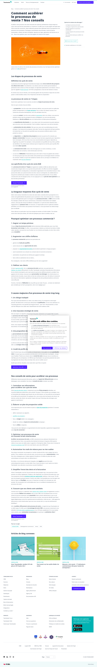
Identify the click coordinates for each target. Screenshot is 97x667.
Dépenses (5, 585)
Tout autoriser (47, 348)
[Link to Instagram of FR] (10, 657)
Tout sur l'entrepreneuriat (32, 2)
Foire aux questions (31, 621)
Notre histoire (52, 579)
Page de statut (29, 627)
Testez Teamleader (18, 516)
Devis (4, 587)
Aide (27, 618)
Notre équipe (52, 585)
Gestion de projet (7, 590)
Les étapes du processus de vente (73, 25)
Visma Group (91, 664)
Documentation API (31, 596)
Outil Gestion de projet (36, 649)
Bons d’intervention (8, 602)
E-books (28, 582)
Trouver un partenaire (31, 624)
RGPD (50, 627)
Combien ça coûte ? (8, 611)
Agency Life (29, 593)
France (74, 2)
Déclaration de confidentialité (56, 621)
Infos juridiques (53, 618)
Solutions (16, 2)
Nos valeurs (52, 582)
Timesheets (64, 649)
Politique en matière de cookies (56, 624)
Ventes (36, 526)
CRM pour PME (38, 646)
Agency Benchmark (31, 590)
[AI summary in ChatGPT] (13, 657)
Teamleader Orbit (7, 621)
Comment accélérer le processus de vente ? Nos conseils (27, 8)
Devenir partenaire (76, 579)
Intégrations (6, 608)
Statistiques (6, 593)
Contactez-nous (78, 588)
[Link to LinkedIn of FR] (7, 657)
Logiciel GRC (28, 646)
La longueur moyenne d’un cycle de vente (74, 26)
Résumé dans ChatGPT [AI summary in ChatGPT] (71, 41)
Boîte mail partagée (8, 605)
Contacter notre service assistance (80, 585)
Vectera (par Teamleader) (9, 624)
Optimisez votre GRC (19, 367)
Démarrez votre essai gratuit (85, 2)
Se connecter (66, 2)
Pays (43, 657)
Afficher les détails (60, 348)
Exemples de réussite (31, 585)
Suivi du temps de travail (51, 649)
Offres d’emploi (53, 590)
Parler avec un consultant (78, 582)
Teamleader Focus (7, 618)
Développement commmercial (26, 526)
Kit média (51, 587)
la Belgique (32, 344)
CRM (41, 526)
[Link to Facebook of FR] (4, 657)
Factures (5, 582)
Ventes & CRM (15, 526)
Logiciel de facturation (57, 646)
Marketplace (29, 587)
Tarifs (22, 2)
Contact (42, 2)
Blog (12, 8)
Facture (47, 646)
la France (39, 344)
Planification (6, 596)
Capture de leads (7, 599)
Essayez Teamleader (19, 183)
